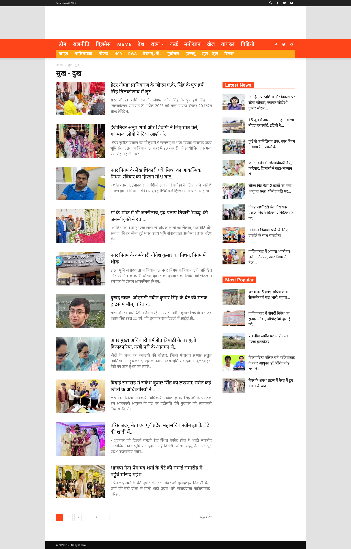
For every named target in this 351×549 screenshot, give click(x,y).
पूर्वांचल (173, 53)
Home (60, 65)
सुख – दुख (210, 53)
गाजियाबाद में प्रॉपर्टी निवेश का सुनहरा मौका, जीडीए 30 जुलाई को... (269, 319)
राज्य (157, 44)
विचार (229, 53)
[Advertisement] (213, 23)
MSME (124, 44)
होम (62, 44)
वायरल (228, 44)
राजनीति (81, 44)
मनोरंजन (192, 44)
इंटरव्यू (190, 53)
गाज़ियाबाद (83, 53)
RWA (132, 53)
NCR (118, 53)
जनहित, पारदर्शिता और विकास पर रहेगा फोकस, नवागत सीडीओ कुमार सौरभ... (271, 102)
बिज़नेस (103, 44)
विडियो (248, 44)
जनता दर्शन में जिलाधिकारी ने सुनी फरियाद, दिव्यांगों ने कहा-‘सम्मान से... (271, 168)
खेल (211, 44)
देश (141, 44)
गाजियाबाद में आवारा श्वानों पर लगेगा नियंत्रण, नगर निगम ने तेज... (269, 257)
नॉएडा (103, 53)
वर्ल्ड (174, 44)
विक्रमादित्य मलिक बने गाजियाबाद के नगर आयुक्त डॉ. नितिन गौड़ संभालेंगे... (271, 363)
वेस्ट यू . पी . (152, 53)
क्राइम (63, 53)
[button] (270, 3)
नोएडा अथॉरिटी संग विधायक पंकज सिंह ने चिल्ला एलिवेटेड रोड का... (270, 213)
